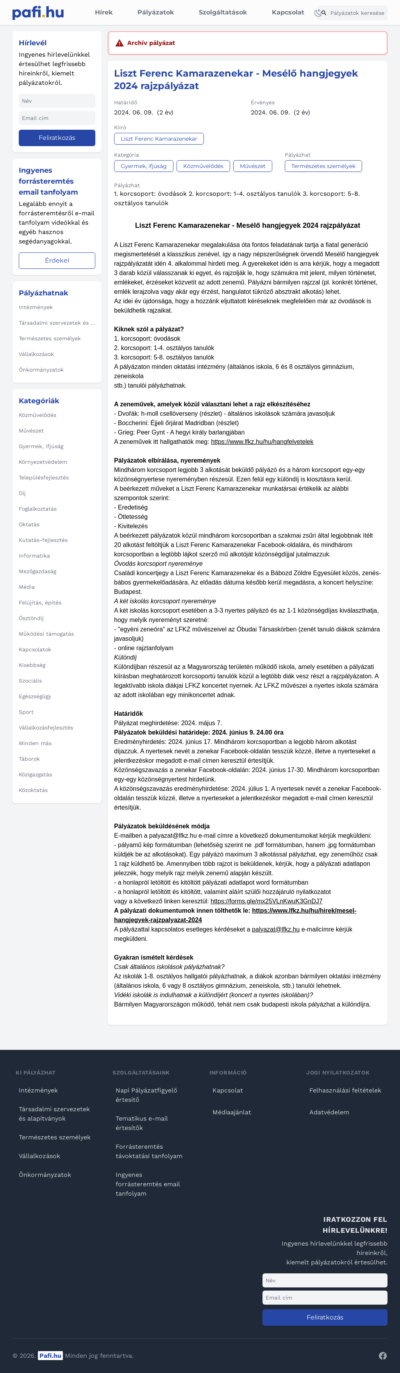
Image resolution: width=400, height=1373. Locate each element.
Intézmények (38, 1090)
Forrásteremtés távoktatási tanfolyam (149, 1151)
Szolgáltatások (223, 12)
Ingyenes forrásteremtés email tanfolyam (148, 1184)
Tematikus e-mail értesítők (142, 1123)
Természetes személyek (55, 1137)
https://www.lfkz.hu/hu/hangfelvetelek (262, 441)
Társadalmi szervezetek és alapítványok (54, 1113)
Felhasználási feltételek (345, 1090)
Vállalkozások (39, 1156)
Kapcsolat (288, 12)
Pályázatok (156, 12)
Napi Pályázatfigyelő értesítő (146, 1095)
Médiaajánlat (231, 1112)
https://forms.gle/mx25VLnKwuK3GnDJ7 (266, 901)
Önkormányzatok (45, 1174)
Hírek (103, 12)
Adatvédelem (329, 1112)
